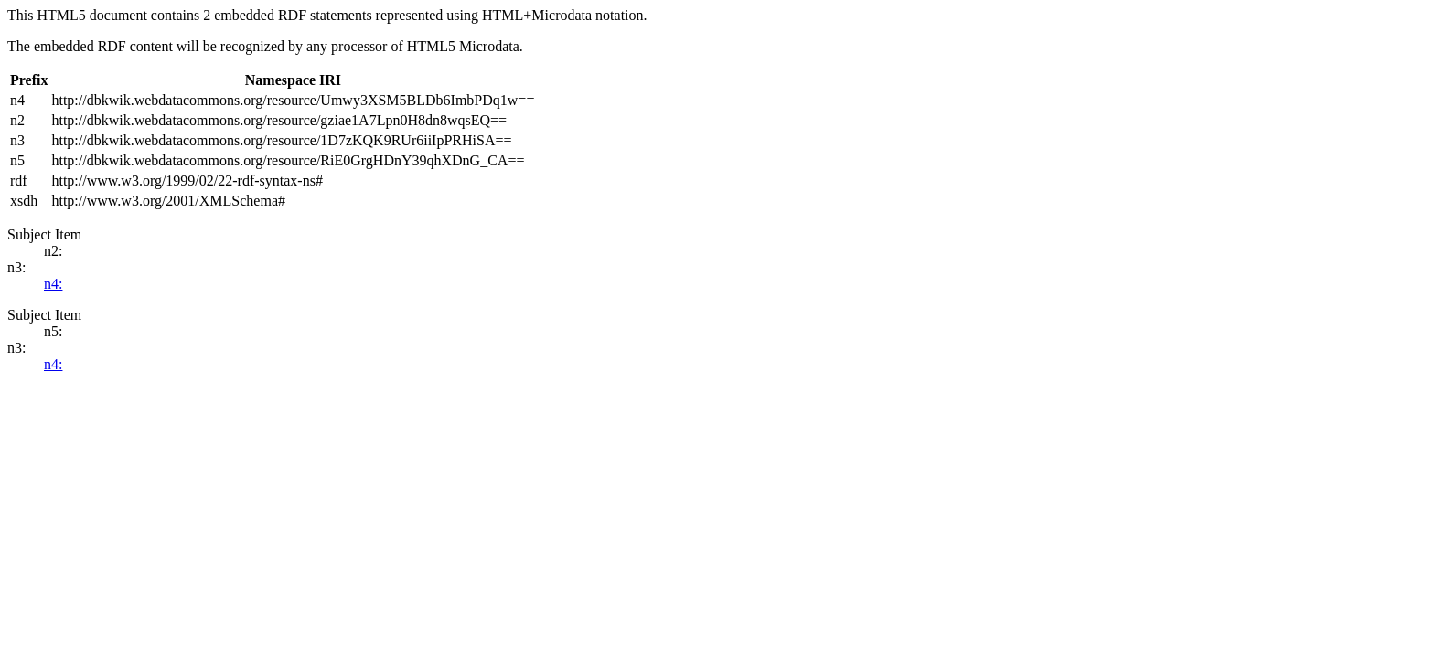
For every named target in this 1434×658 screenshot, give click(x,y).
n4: (53, 284)
